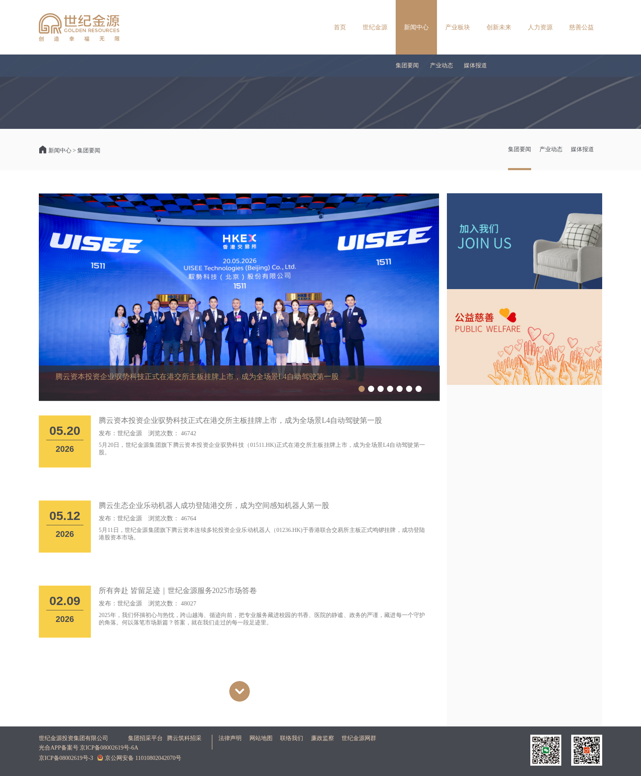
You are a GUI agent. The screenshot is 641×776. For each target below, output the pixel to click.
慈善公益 (581, 27)
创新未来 (499, 27)
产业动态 (441, 65)
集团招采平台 (145, 738)
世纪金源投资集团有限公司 (73, 738)
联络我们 (291, 738)
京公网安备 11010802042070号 (139, 758)
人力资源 (540, 27)
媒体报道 (475, 65)
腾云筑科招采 (184, 738)
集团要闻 (407, 65)
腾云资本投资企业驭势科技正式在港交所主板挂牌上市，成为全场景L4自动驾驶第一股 (197, 377)
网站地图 (261, 738)
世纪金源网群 (359, 738)
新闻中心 (416, 27)
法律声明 (230, 738)
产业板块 (457, 27)
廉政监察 (322, 738)
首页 (340, 27)
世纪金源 (375, 27)
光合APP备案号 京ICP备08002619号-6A (88, 748)
